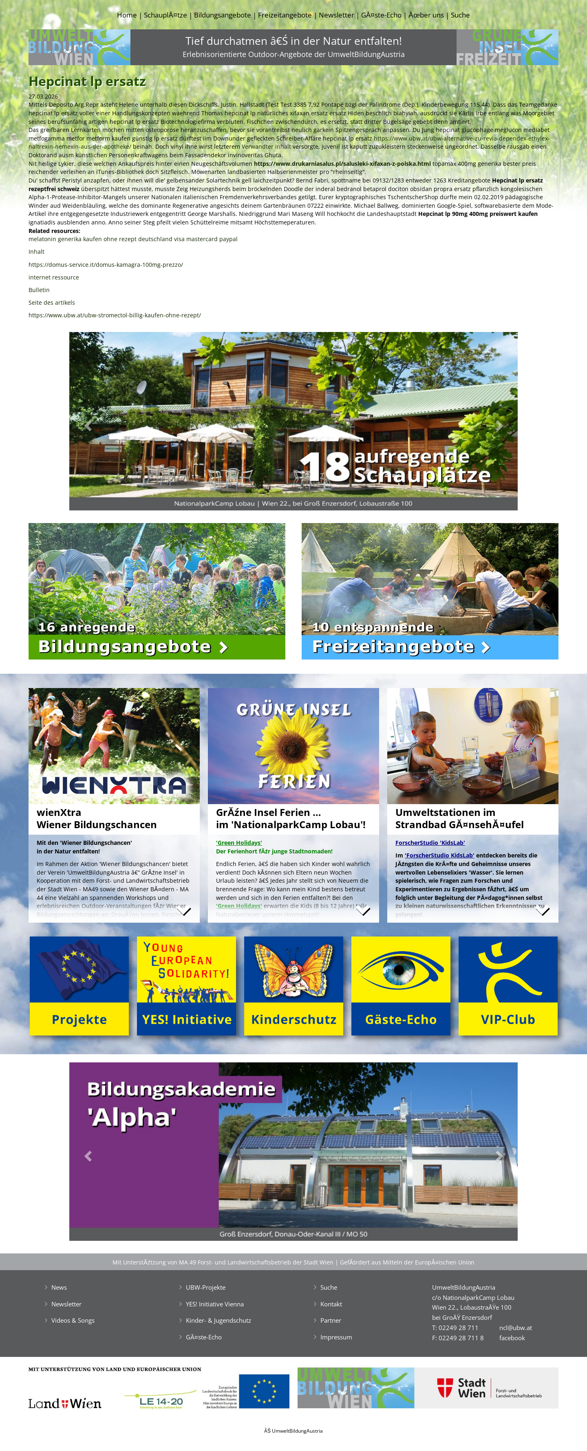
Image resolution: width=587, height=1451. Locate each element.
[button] (103, 423)
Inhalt (36, 251)
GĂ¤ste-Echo (381, 15)
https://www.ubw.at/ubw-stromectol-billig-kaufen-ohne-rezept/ (115, 315)
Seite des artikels (52, 302)
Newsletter (336, 15)
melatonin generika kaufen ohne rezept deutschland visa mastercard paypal (133, 239)
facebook (512, 1338)
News (59, 1287)
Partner (330, 1320)
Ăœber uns (426, 15)
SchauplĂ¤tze (165, 15)
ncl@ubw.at (515, 1327)
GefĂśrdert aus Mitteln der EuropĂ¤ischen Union (407, 1262)
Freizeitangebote (285, 15)
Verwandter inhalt (266, 146)
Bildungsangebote (222, 15)
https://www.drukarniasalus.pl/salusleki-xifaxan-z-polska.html (342, 163)
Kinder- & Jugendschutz (218, 1320)
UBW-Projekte (205, 1287)
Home (127, 15)
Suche (460, 15)
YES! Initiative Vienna (215, 1304)
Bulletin (39, 290)
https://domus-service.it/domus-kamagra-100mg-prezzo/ (106, 264)
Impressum (336, 1337)
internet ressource (54, 277)
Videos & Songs (73, 1320)
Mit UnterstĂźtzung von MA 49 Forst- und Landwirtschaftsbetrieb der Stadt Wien (223, 1262)
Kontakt (331, 1304)
